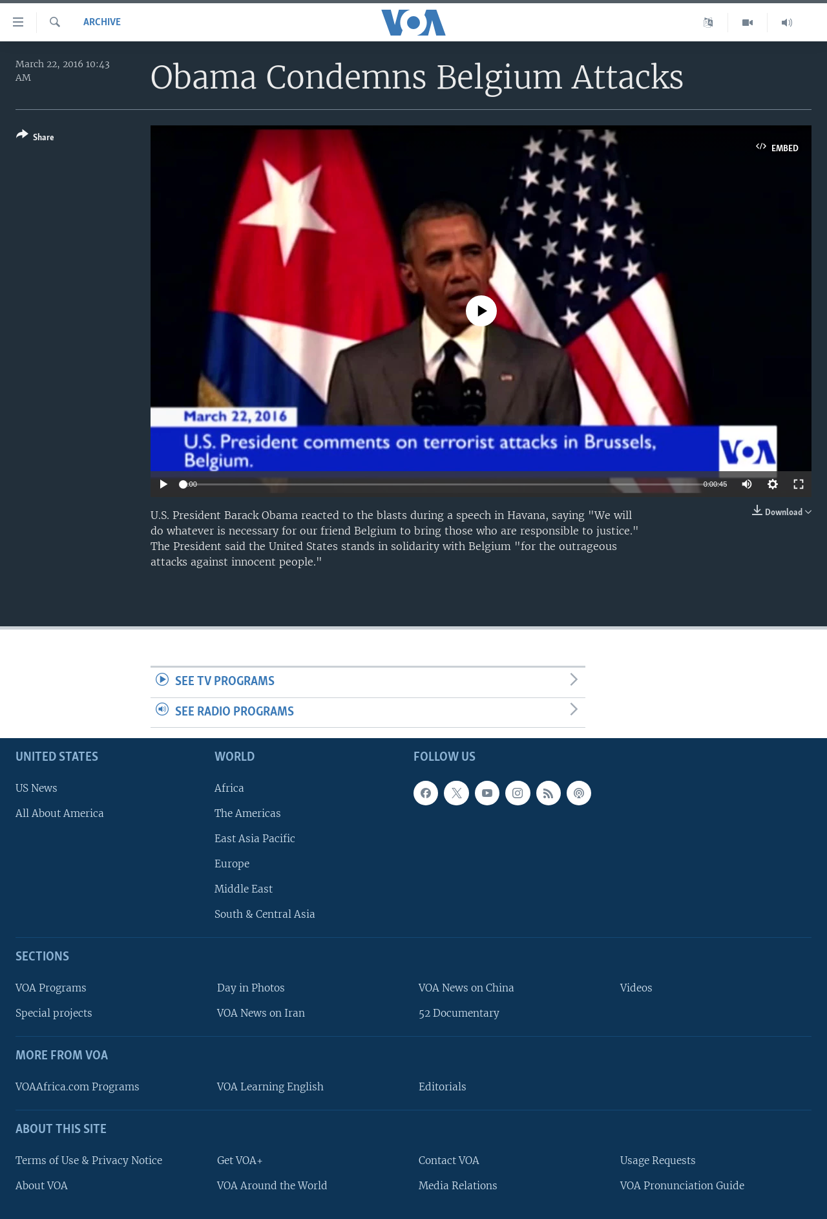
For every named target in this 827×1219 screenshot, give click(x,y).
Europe (232, 864)
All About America (60, 813)
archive (102, 22)
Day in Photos (251, 988)
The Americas (248, 813)
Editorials (442, 1087)
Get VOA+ (240, 1160)
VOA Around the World (272, 1186)
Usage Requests (658, 1160)
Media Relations (458, 1186)
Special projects (54, 1014)
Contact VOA (449, 1160)
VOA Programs (51, 988)
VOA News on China (466, 988)
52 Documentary (459, 1014)
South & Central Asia (265, 915)
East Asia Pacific (255, 838)
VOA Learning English (270, 1087)
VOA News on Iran (261, 1014)
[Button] (35, 138)
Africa (229, 788)
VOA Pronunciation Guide (682, 1186)
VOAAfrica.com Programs (78, 1087)
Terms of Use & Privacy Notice (89, 1160)
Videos (636, 988)
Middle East (244, 890)
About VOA (42, 1186)
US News (37, 788)
